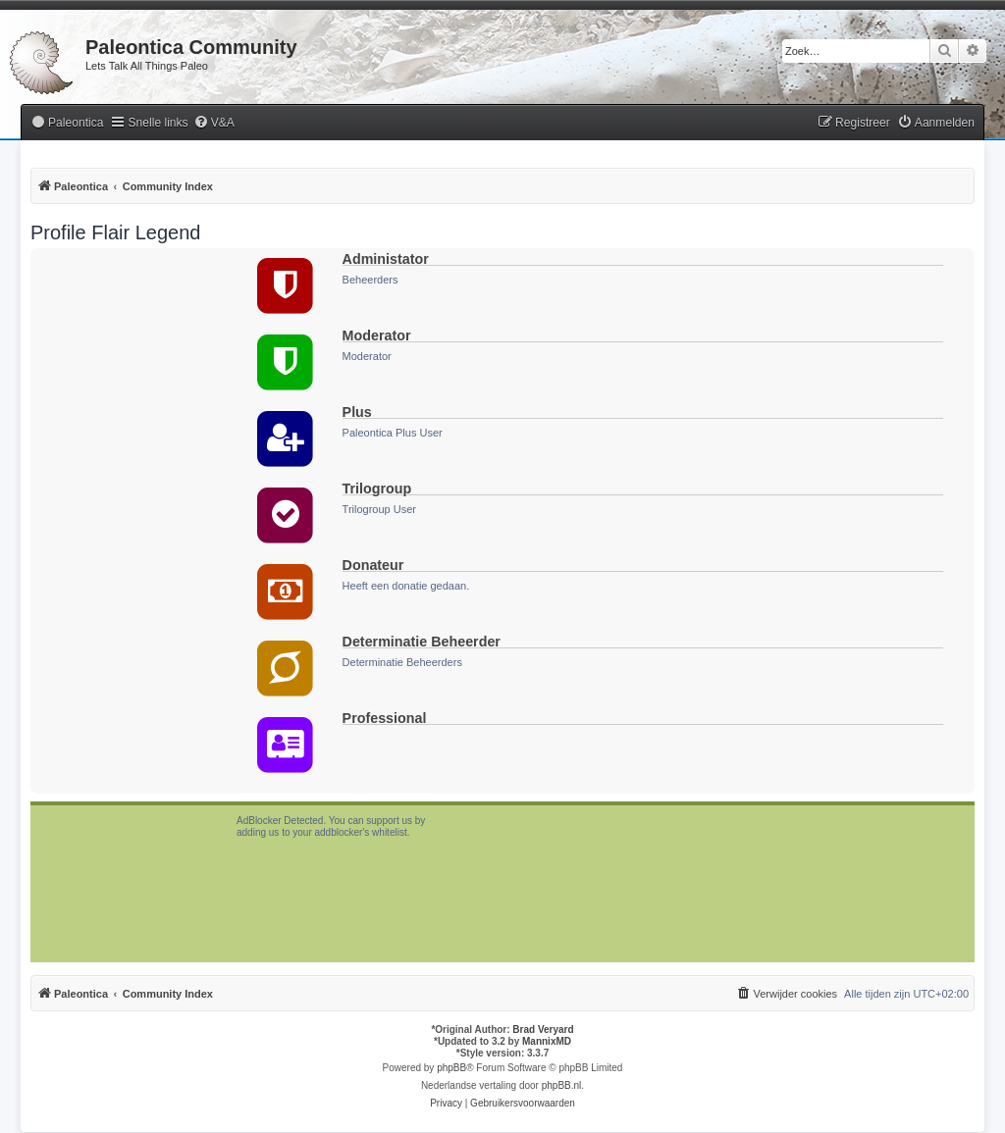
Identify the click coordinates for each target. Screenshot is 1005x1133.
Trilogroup (377, 488)
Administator (386, 259)
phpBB (451, 1067)
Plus (357, 412)
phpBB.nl (562, 1085)
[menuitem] (66, 123)
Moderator (377, 335)
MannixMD (546, 1041)
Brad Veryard (542, 1029)
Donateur (373, 565)
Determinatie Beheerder (422, 641)
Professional (385, 718)
